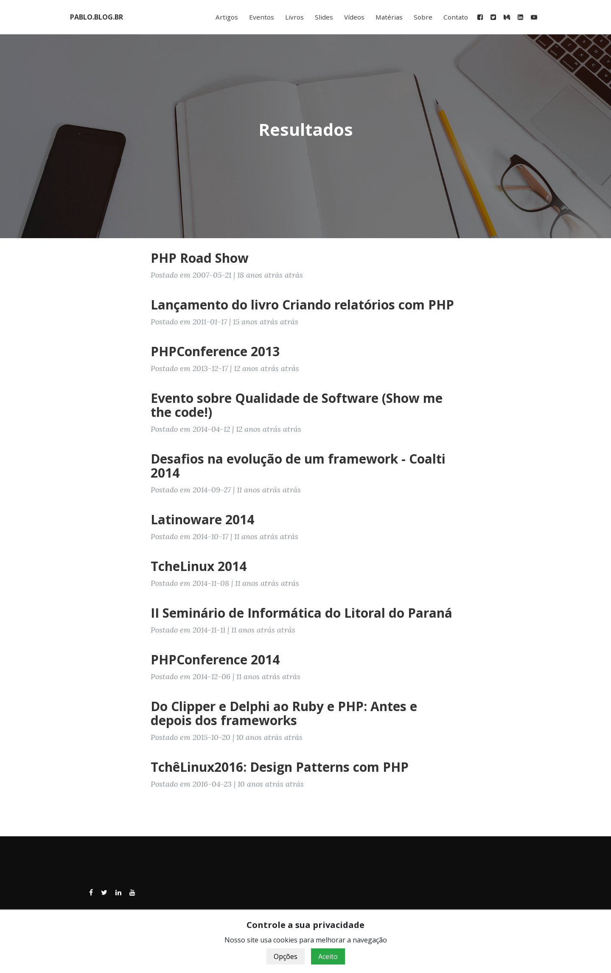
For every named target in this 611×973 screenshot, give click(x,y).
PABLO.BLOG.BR (96, 17)
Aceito (328, 956)
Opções (285, 956)
